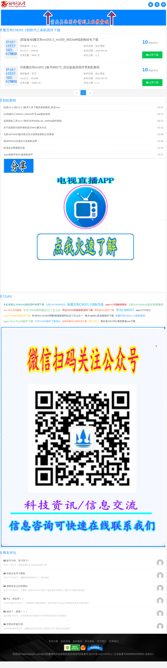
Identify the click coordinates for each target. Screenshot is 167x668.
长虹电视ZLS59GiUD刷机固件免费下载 (24, 306)
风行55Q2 (126, 322)
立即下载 (152, 54)
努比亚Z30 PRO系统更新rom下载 (21, 328)
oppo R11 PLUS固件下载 (50, 322)
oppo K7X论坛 (31, 317)
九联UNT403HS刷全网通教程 (21, 311)
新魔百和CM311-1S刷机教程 (19, 322)
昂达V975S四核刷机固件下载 (115, 311)
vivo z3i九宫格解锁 (50, 311)
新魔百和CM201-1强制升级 (86, 306)
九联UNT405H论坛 (56, 306)
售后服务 (89, 647)
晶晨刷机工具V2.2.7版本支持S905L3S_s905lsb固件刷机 (33, 123)
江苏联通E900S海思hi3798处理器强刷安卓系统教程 (43, 622)
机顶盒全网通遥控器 (14, 149)
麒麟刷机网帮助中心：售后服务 (35, 584)
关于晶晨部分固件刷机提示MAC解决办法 (25, 130)
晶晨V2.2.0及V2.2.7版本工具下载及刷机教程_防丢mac (32, 110)
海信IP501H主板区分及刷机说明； (22, 143)
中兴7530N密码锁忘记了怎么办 (79, 311)
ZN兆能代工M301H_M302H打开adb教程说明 (27, 116)
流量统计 (150, 660)
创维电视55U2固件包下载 (107, 323)
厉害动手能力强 (13, 631)
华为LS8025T (13, 317)
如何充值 (65, 647)
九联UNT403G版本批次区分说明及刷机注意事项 (29, 136)
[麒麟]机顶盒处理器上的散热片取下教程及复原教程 (47, 635)
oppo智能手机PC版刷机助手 (18, 156)
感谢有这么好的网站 (16, 593)
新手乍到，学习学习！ (17, 567)
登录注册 (53, 647)
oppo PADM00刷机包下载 (53, 317)
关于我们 (101, 647)
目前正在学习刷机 (14, 580)
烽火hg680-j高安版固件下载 (137, 317)
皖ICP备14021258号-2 (100, 660)
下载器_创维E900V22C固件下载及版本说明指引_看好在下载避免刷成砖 (53, 597)
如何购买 (77, 647)
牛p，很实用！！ (14, 605)
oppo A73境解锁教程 (117, 306)
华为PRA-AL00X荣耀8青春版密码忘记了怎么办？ (95, 317)
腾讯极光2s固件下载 (142, 311)
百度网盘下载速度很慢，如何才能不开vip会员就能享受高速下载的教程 (57, 610)
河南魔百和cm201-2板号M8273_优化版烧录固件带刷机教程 (61, 69)
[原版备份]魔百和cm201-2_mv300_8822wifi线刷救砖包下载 (61, 40)
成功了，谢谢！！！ (16, 618)
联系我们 (113, 647)
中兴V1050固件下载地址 (80, 322)
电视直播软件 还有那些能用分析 (32, 572)
